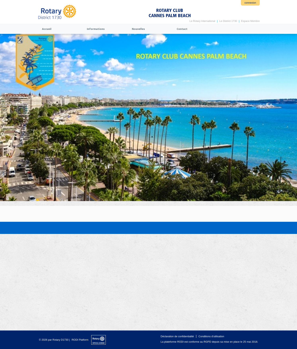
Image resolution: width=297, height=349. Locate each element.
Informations (96, 29)
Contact (182, 29)
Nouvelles (138, 29)
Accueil (46, 29)
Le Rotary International (202, 21)
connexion (250, 2)
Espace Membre (250, 21)
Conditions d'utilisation (211, 336)
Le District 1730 (228, 21)
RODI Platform (80, 339)
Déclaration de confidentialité (177, 336)
